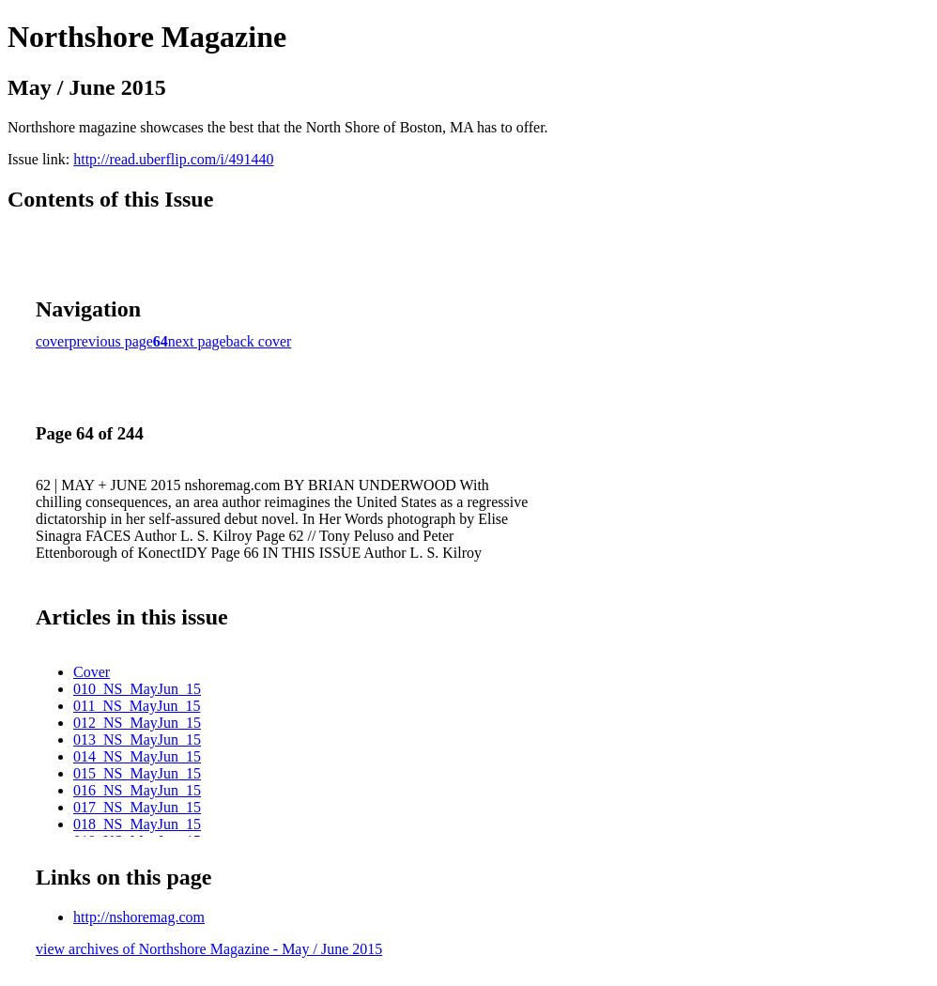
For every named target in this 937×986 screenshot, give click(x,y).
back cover (259, 341)
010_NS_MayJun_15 (137, 689)
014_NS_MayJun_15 (137, 756)
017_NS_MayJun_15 (137, 807)
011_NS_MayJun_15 (136, 706)
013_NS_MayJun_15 (137, 739)
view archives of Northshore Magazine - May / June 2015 (209, 949)
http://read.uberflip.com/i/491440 (173, 159)
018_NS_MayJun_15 (137, 824)
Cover (91, 672)
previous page (111, 341)
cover (52, 341)
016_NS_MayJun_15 (137, 790)
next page (197, 341)
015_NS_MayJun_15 (137, 773)
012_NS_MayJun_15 (137, 723)
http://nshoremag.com (139, 917)
